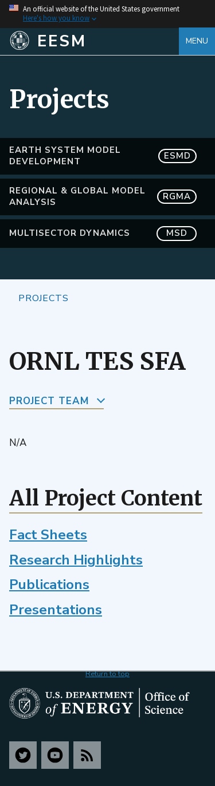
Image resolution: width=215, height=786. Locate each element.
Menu (197, 40)
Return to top (107, 674)
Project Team (49, 401)
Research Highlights (76, 560)
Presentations (55, 610)
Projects (43, 297)
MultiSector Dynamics (103, 233)
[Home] (94, 41)
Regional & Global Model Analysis (103, 196)
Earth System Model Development (103, 155)
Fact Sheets (48, 535)
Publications (49, 584)
